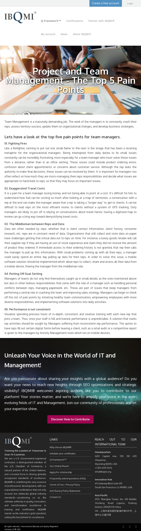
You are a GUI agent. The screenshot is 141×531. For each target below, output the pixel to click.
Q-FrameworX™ (58, 459)
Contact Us (55, 497)
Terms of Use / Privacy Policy (65, 484)
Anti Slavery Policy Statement (65, 490)
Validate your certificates (63, 453)
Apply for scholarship (61, 472)
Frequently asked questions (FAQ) (68, 478)
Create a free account (105, 3)
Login (130, 3)
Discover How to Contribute (70, 419)
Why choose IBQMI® (60, 447)
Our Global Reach (59, 466)
